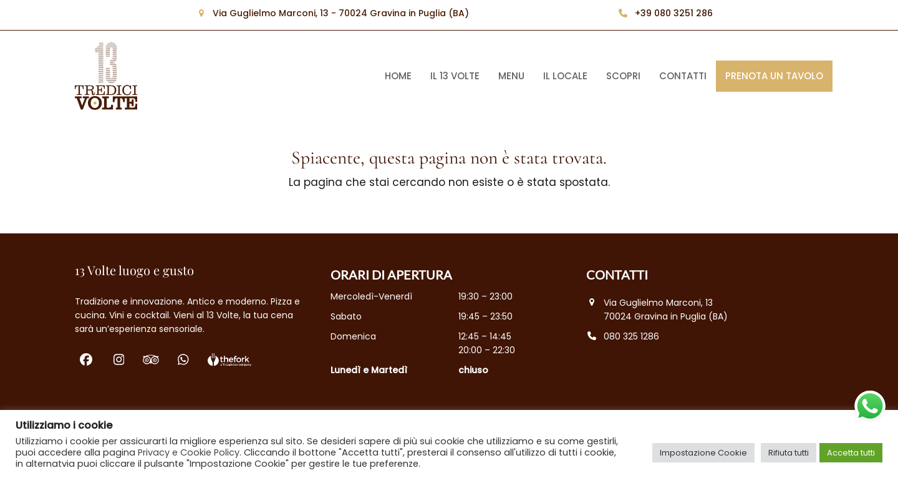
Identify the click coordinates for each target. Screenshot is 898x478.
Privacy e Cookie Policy (188, 452)
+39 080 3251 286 (674, 13)
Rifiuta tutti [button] (788, 453)
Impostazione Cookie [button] (703, 453)
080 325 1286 (631, 336)
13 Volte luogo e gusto (134, 269)
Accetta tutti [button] (851, 453)
